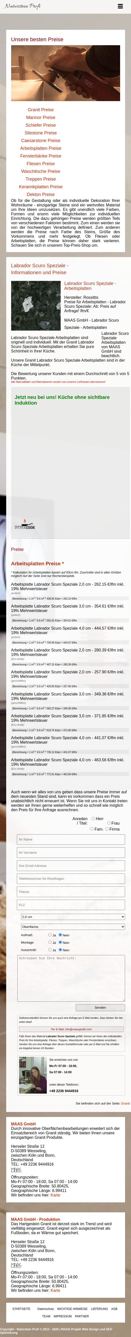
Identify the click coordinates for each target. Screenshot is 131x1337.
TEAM (46, 1316)
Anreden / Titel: (80, 821)
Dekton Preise (41, 194)
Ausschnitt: (29, 950)
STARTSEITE (21, 1309)
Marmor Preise (40, 117)
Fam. (97, 829)
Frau (113, 823)
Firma (112, 829)
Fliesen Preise (40, 163)
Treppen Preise (41, 179)
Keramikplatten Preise (40, 186)
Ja (52, 935)
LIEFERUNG (99, 1309)
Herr (98, 819)
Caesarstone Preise (40, 140)
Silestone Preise (41, 132)
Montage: (27, 942)
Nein (64, 935)
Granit (125, 1103)
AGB (114, 1309)
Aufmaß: (27, 935)
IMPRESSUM (63, 1316)
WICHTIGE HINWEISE (72, 1309)
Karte (55, 1195)
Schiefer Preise (41, 125)
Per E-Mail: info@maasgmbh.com (71, 1029)
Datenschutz (45, 1309)
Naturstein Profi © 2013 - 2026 (38, 1329)
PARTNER (82, 1316)
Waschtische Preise (40, 171)
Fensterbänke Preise (40, 155)
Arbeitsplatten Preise (40, 148)
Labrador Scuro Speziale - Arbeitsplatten (90, 286)
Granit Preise (41, 109)
